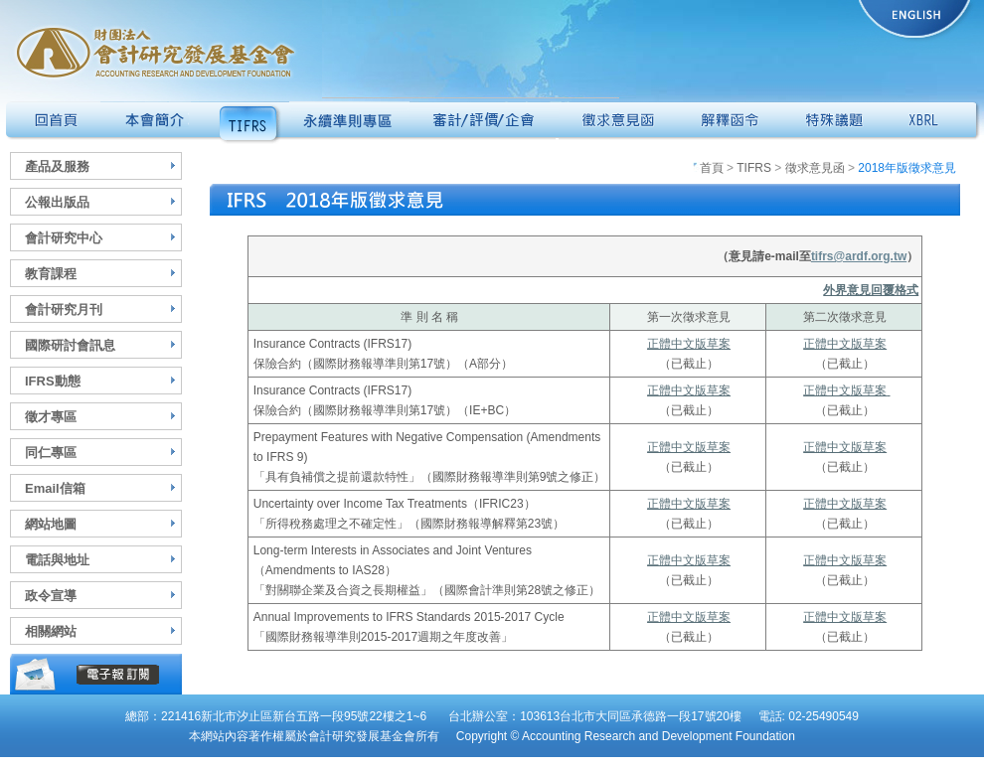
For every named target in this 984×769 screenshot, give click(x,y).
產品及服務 (57, 166)
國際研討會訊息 (70, 345)
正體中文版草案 (689, 344)
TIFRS (754, 168)
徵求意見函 (815, 168)
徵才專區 (51, 416)
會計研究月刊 (63, 309)
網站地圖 (51, 524)
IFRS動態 (53, 381)
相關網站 (51, 631)
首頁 (708, 168)
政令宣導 (51, 595)
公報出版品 (57, 202)
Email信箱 (55, 488)
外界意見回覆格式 (870, 290)
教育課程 (51, 273)
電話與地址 (57, 559)
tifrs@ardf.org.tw (858, 256)
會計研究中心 (63, 238)
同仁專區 (51, 452)
